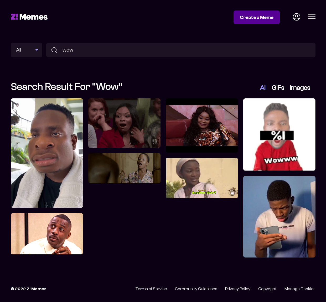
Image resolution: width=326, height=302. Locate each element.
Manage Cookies (299, 288)
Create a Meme (256, 17)
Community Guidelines (196, 288)
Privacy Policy (237, 288)
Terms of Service (151, 288)
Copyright (267, 288)
